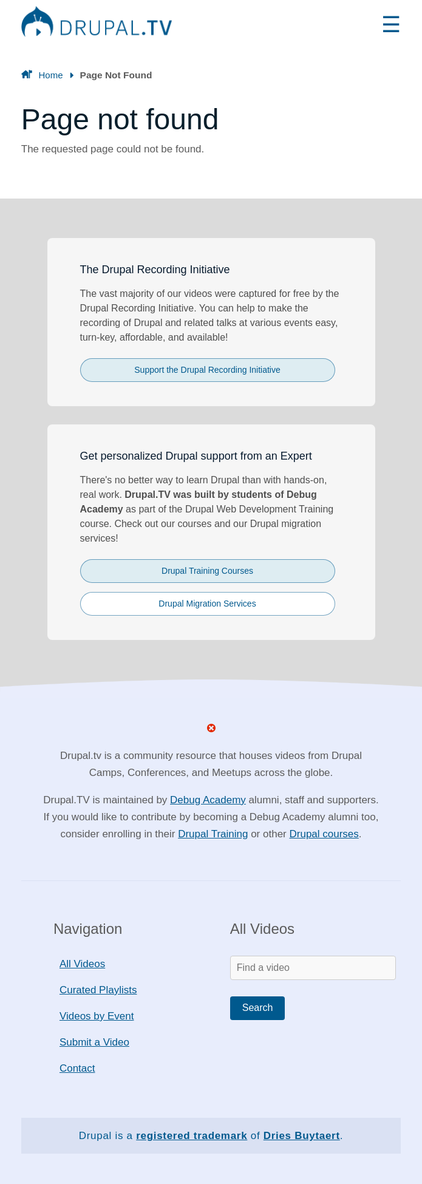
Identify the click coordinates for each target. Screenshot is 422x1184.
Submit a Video (94, 1042)
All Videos (82, 964)
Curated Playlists (98, 990)
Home (50, 75)
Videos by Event (97, 1016)
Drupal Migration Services (207, 603)
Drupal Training (213, 834)
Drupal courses (323, 834)
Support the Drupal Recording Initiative (207, 370)
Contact (77, 1068)
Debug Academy (208, 800)
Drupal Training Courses (207, 571)
